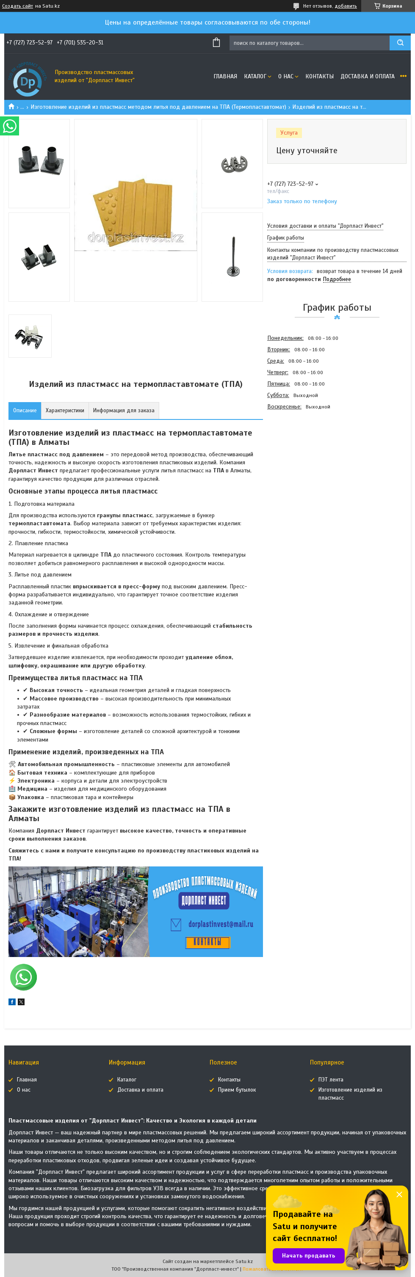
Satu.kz (244, 1261)
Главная (225, 76)
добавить (346, 6)
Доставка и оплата (367, 76)
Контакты (319, 76)
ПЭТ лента (330, 1079)
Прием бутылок (237, 1090)
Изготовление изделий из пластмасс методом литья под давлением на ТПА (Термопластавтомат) (158, 106)
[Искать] (400, 43)
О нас (285, 76)
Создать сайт (17, 6)
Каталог (255, 76)
